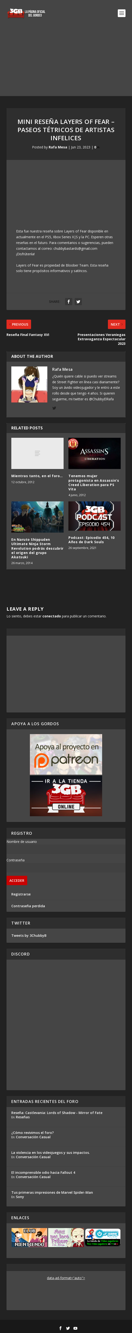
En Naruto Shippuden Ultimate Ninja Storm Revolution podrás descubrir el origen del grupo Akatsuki (37, 548)
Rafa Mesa (58, 147)
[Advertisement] (66, 62)
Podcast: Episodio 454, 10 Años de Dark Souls (91, 539)
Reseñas (23, 1117)
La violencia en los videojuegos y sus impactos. (50, 1152)
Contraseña (16, 860)
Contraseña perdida (28, 906)
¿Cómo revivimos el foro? (32, 1132)
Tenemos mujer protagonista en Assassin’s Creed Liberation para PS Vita (93, 482)
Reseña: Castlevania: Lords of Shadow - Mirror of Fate (56, 1112)
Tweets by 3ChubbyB (28, 935)
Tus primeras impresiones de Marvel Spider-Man (52, 1192)
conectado (51, 616)
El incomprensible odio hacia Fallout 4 (43, 1172)
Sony (20, 1196)
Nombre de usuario (22, 841)
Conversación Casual (33, 1137)
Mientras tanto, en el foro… (37, 476)
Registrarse (21, 894)
